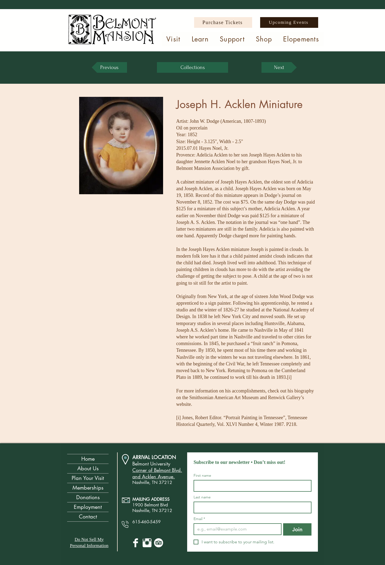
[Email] (236, 529)
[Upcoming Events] (289, 22)
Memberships (87, 487)
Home (88, 458)
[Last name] (251, 507)
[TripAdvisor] (158, 542)
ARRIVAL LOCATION (154, 457)
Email (199, 519)
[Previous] (109, 67)
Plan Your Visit (88, 478)
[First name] (251, 485)
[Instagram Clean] (147, 542)
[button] (173, 39)
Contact (88, 516)
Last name (202, 497)
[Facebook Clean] (135, 542)
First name (202, 475)
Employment (88, 506)
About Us (88, 468)
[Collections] (192, 67)
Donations (88, 497)
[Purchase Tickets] (223, 22)
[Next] (279, 67)
